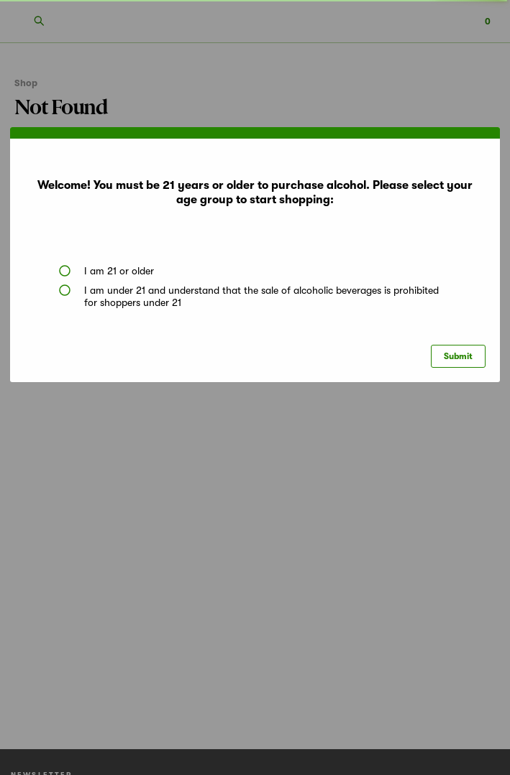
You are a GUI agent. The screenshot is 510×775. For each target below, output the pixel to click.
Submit (458, 356)
